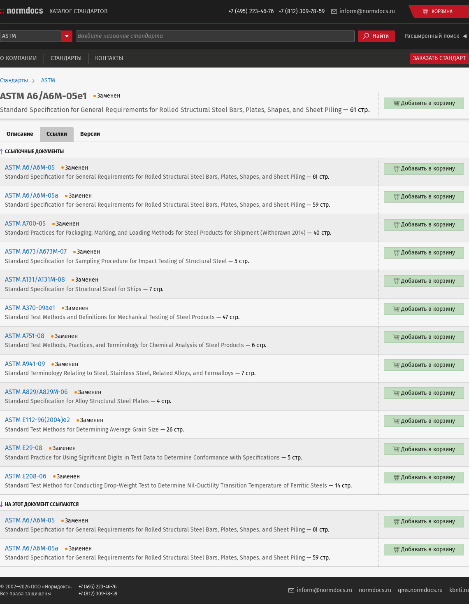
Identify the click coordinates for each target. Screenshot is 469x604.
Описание (20, 134)
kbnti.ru (459, 590)
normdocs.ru (375, 590)
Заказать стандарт (439, 58)
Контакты (109, 58)
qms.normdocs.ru (420, 590)
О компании (18, 58)
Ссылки (56, 134)
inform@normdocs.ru (367, 11)
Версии (90, 134)
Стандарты (66, 58)
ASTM (48, 80)
